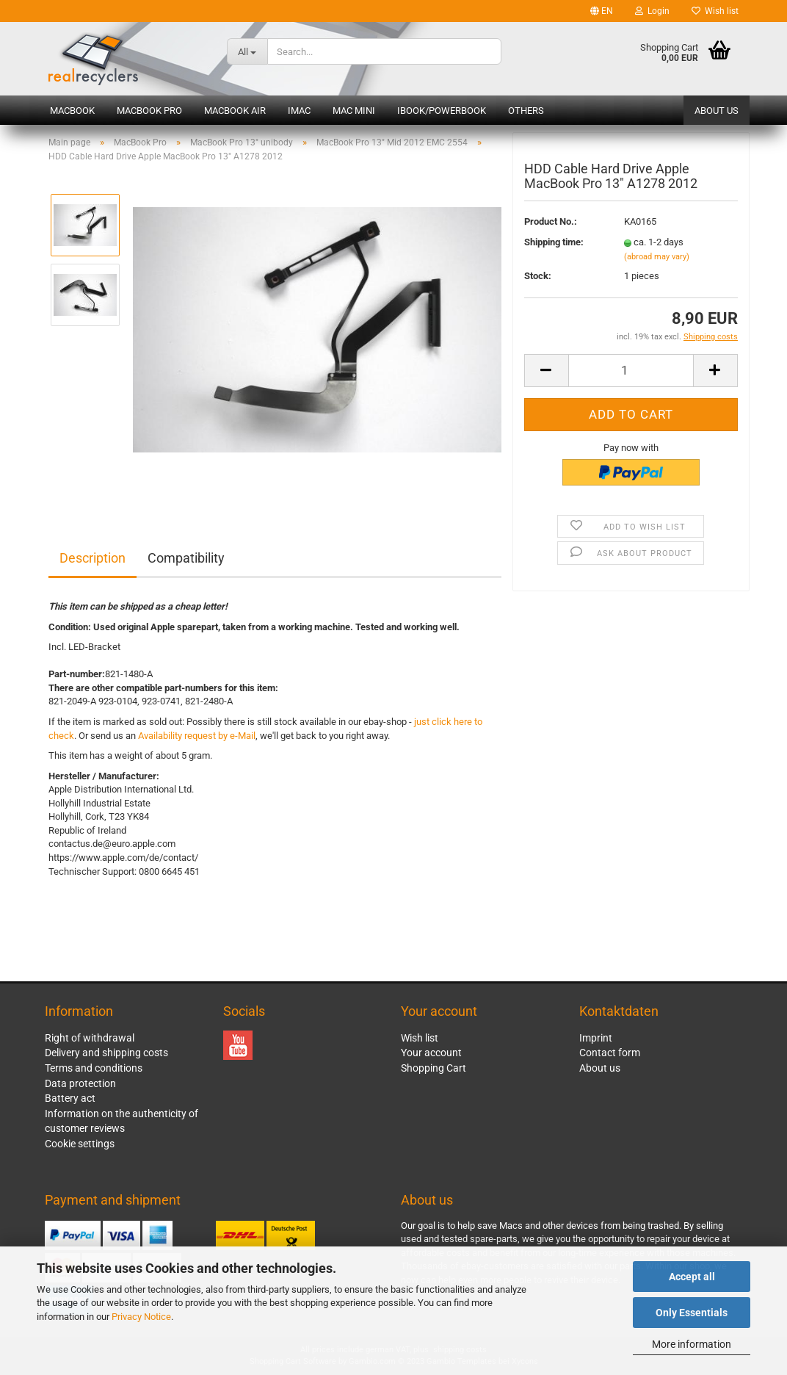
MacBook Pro (149, 110)
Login (652, 11)
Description (92, 558)
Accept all (692, 1276)
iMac (299, 110)
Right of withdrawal (89, 1038)
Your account (431, 1052)
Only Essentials (692, 1312)
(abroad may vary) (656, 259)
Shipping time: (554, 245)
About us (716, 110)
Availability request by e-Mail (196, 735)
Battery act (70, 1098)
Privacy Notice (141, 1316)
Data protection (80, 1083)
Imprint (595, 1038)
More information (691, 1344)
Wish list (715, 11)
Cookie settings (80, 1144)
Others (526, 110)
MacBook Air (235, 110)
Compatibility (186, 558)
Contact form (609, 1052)
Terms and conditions (93, 1068)
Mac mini (354, 110)
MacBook (72, 110)
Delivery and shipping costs (106, 1052)
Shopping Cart (433, 1068)
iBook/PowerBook (441, 110)
